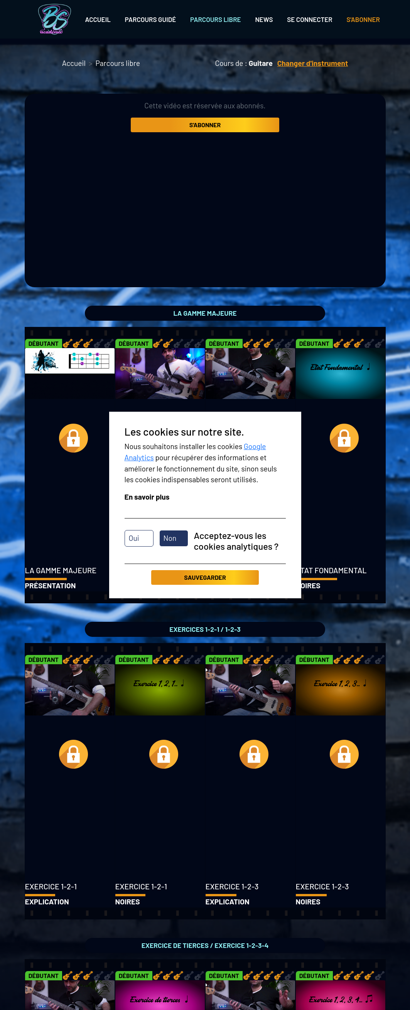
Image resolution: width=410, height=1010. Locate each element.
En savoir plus (147, 496)
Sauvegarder (205, 577)
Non (170, 538)
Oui (134, 538)
